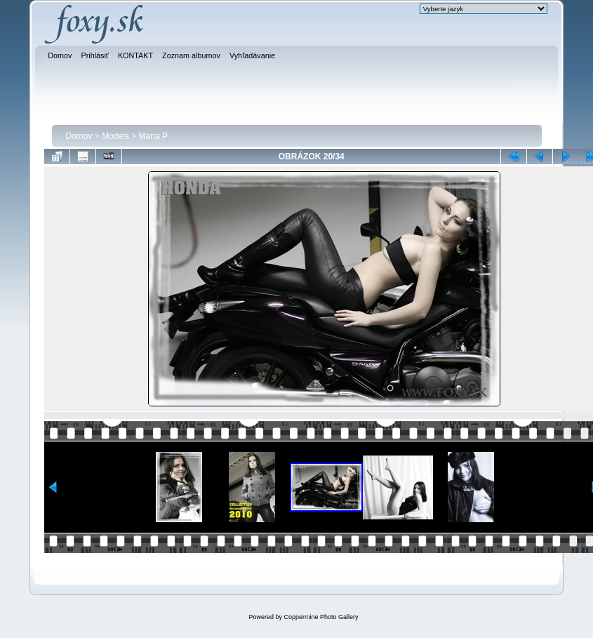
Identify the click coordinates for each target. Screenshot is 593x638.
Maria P (153, 136)
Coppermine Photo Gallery (321, 616)
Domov (79, 136)
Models (115, 136)
